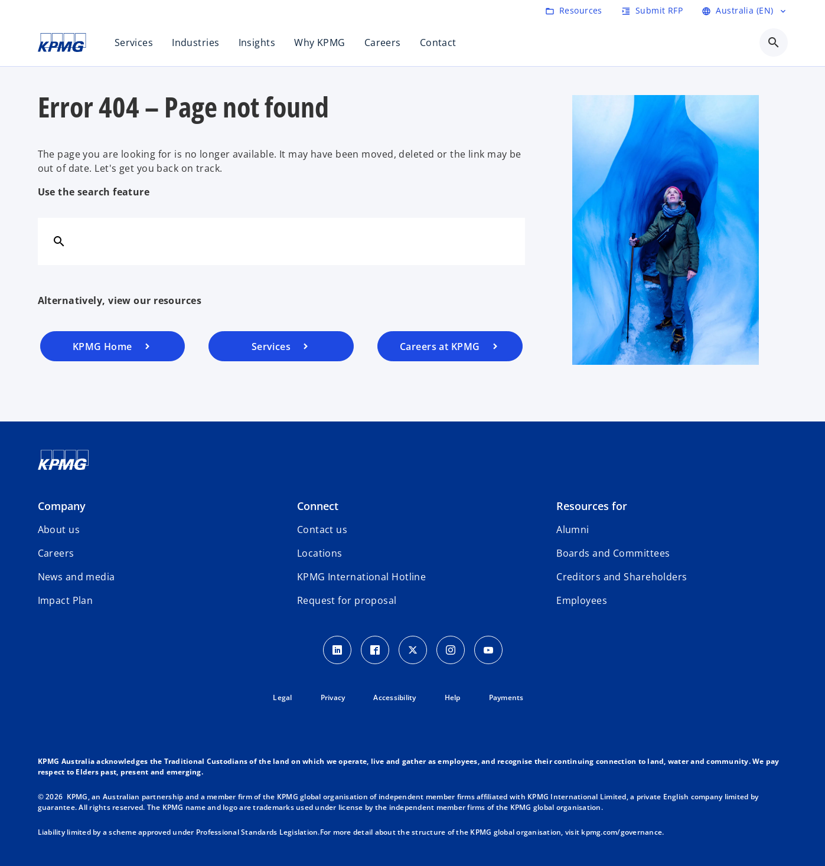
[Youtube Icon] (488, 650)
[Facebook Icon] (375, 650)
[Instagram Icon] (450, 650)
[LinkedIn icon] (337, 650)
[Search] (59, 241)
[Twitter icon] (413, 650)
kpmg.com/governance (621, 832)
